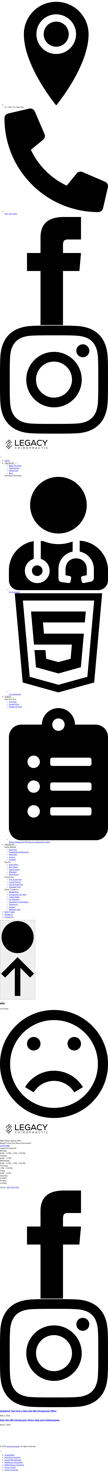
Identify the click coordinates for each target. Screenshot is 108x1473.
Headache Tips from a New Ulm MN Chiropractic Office (28, 1411)
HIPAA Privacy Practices (14, 1465)
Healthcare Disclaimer (13, 1462)
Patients (8, 697)
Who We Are (9, 463)
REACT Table (9, 912)
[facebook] (54, 324)
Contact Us (8, 917)
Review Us (8, 914)
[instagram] (54, 433)
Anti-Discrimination (12, 1457)
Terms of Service (11, 1470)
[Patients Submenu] (13, 697)
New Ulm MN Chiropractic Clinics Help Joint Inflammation (30, 1420)
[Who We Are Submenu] (16, 463)
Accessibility (9, 1455)
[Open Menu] (1, 1451)
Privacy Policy (10, 1467)
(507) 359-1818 (13, 1187)
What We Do (9, 845)
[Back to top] (17, 959)
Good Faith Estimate (12, 1460)
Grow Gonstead (12, 1446)
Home (7, 460)
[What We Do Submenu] (16, 845)
